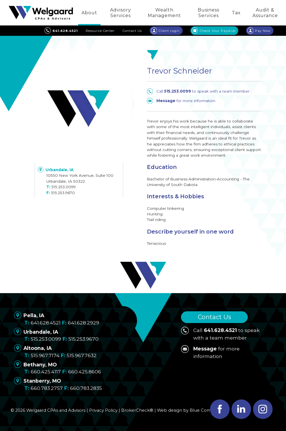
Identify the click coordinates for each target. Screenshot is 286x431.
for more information (181, 100)
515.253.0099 (63, 187)
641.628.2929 (83, 323)
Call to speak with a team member (198, 91)
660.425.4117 (46, 372)
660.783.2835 (86, 388)
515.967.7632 (82, 355)
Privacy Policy (103, 410)
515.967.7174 (45, 355)
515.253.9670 (63, 192)
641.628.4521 (46, 323)
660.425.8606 (84, 372)
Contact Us (214, 317)
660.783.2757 (47, 388)
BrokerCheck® (137, 410)
